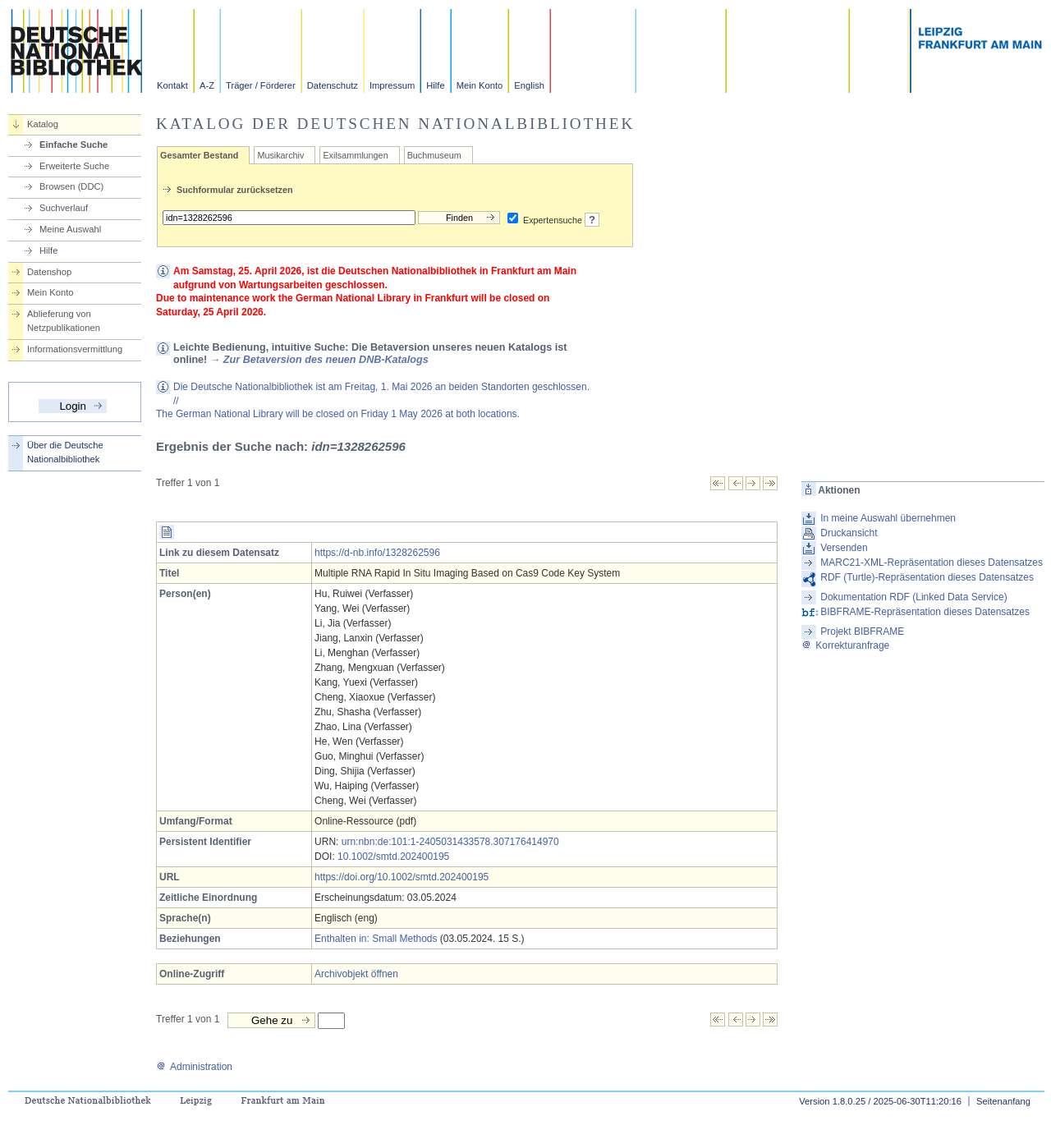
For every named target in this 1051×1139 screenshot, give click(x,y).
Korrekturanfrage (845, 645)
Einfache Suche (73, 144)
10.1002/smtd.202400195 (393, 856)
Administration (194, 1066)
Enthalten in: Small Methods (375, 938)
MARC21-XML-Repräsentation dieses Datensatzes (931, 562)
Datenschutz (332, 85)
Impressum (392, 85)
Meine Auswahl (70, 229)
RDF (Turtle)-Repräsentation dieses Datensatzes (927, 577)
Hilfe (435, 85)
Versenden (843, 547)
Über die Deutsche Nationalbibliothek (65, 452)
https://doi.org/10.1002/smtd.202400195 (401, 877)
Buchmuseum (434, 155)
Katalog (42, 124)
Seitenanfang (1003, 1101)
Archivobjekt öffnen (356, 974)
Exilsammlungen (355, 155)
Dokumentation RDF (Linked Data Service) (913, 597)
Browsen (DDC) (71, 186)
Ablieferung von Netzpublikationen (63, 321)
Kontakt (172, 85)
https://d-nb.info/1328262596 (377, 552)
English (529, 85)
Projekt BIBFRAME (862, 631)
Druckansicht (848, 533)
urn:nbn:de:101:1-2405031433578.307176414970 (450, 841)
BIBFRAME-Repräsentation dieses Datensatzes (925, 612)
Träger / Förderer (261, 85)
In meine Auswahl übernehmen (888, 518)
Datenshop (49, 272)
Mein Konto (480, 85)
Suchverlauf (63, 208)
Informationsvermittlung (74, 349)
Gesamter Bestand (199, 155)
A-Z (207, 85)
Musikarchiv (280, 155)
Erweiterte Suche (74, 166)
